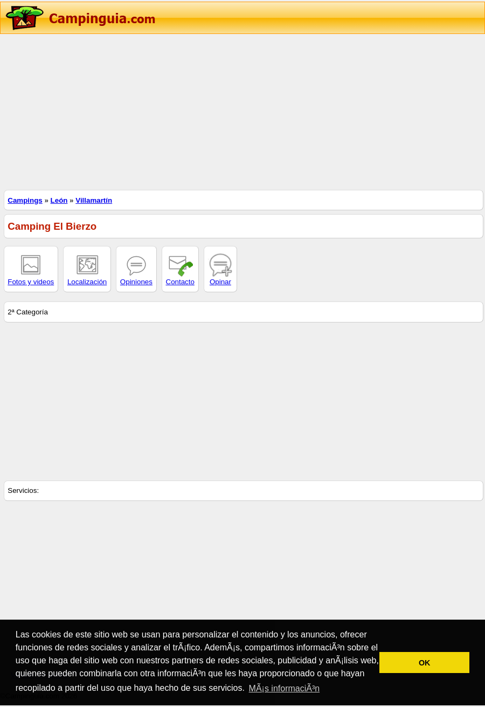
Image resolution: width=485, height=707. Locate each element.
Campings (25, 200)
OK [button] (425, 662)
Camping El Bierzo (52, 226)
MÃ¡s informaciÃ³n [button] (284, 688)
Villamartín (93, 200)
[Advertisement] (242, 110)
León (59, 200)
